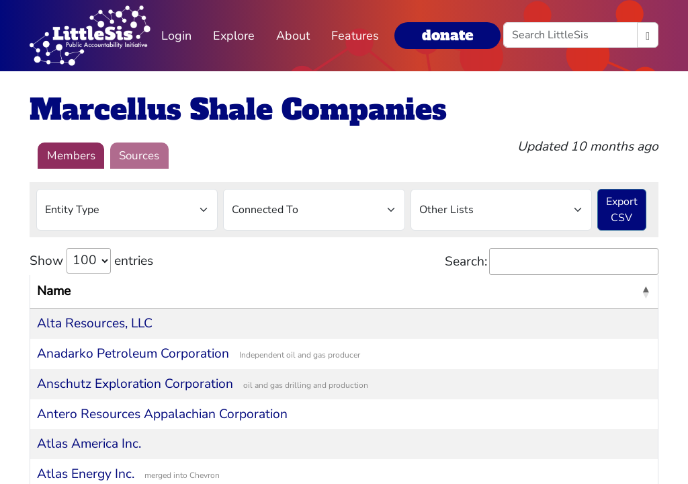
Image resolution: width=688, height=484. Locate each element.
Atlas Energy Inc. (85, 474)
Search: (551, 262)
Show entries (91, 261)
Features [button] (355, 36)
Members (71, 155)
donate (447, 35)
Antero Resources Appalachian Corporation (162, 414)
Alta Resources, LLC (95, 323)
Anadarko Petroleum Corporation (133, 353)
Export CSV (622, 209)
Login (176, 36)
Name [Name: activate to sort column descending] (54, 291)
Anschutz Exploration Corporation (135, 384)
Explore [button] (234, 36)
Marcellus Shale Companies (238, 109)
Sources (139, 155)
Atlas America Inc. (89, 443)
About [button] (293, 36)
